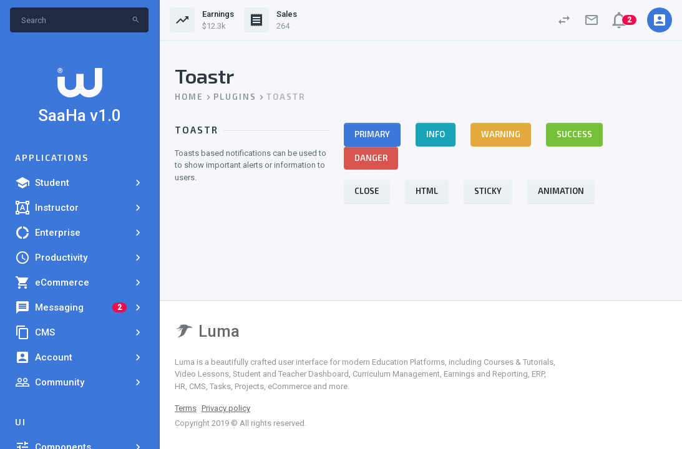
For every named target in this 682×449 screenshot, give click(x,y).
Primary (372, 134)
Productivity (79, 257)
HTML (427, 191)
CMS (79, 332)
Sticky (488, 191)
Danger (370, 158)
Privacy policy (226, 408)
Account (79, 357)
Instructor (79, 207)
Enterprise (79, 232)
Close (366, 191)
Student (79, 182)
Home (189, 97)
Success (574, 134)
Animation (561, 191)
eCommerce (79, 282)
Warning (500, 134)
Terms (186, 408)
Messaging (79, 307)
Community (79, 382)
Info (435, 134)
